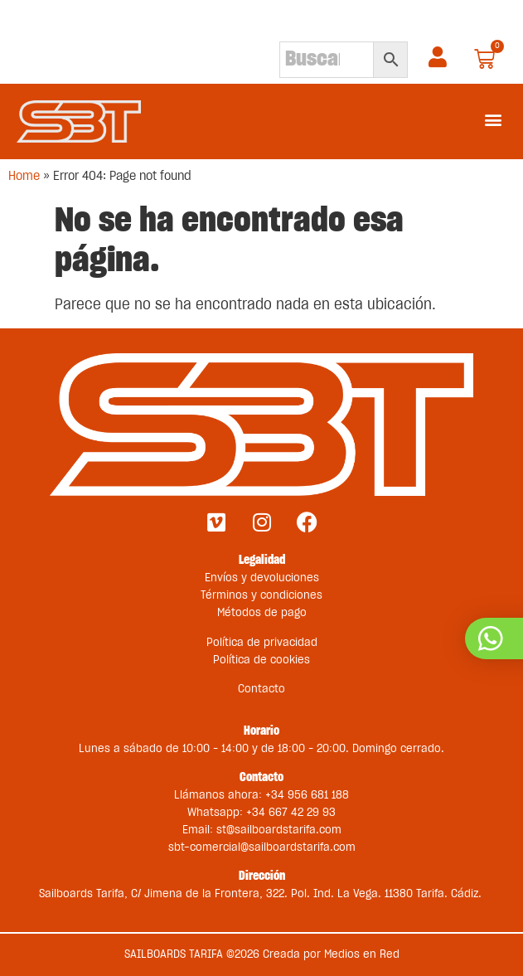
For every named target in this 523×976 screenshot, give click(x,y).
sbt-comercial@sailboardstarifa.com (262, 847)
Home (24, 176)
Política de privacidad (261, 642)
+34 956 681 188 (307, 795)
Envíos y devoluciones (262, 578)
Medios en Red (362, 954)
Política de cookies (261, 660)
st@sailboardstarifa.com (278, 830)
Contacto (261, 689)
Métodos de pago (262, 613)
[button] (492, 119)
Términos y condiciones (261, 595)
